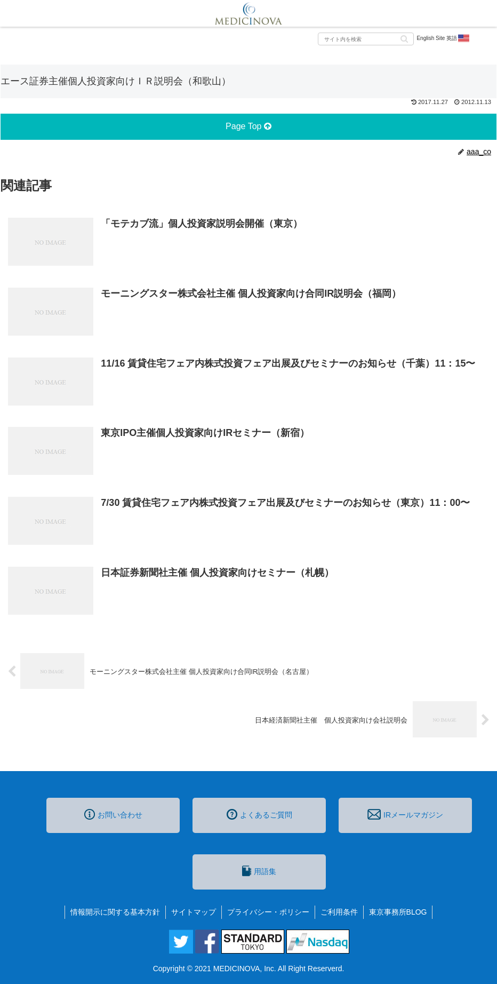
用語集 (259, 871)
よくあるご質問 (259, 814)
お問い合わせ (113, 814)
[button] (404, 38)
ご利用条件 (339, 912)
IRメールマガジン (405, 814)
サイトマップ (193, 912)
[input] (366, 39)
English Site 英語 (443, 38)
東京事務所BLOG (398, 912)
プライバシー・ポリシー (268, 912)
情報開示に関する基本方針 (115, 912)
